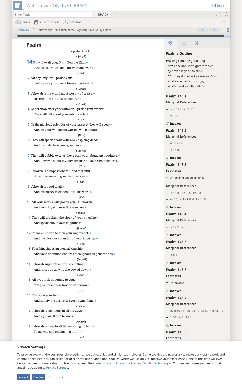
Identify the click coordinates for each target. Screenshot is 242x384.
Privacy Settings (57, 368)
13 (28, 249)
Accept (23, 377)
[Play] (14, 35)
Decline (38, 377)
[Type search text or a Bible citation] (51, 14)
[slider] (120, 36)
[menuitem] (226, 14)
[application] (121, 36)
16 (28, 295)
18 (28, 326)
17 (28, 311)
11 (28, 218)
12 (28, 233)
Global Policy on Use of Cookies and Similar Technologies (132, 363)
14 (28, 264)
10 (28, 202)
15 (28, 280)
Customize (56, 377)
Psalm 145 (21, 30)
